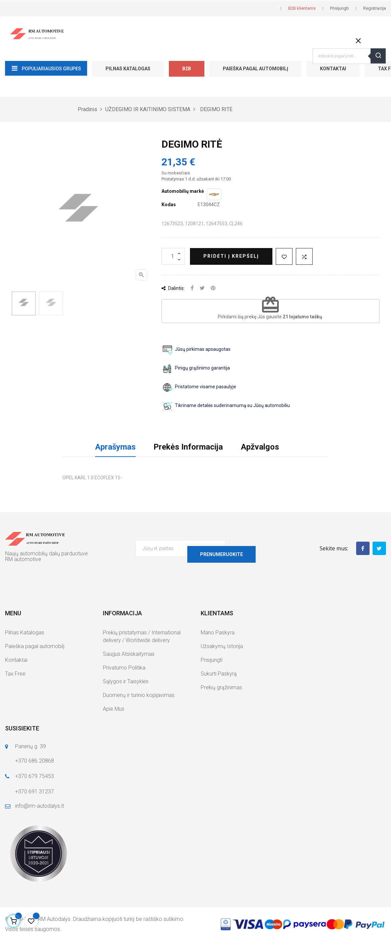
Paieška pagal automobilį (255, 68)
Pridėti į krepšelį (231, 256)
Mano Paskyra (218, 632)
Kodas (168, 204)
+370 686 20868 (34, 761)
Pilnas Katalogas (128, 68)
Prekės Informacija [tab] (188, 447)
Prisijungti (211, 660)
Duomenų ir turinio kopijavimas (139, 695)
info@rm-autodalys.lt (39, 806)
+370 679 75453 (34, 776)
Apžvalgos (260, 447)
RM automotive (23, 559)
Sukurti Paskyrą (219, 674)
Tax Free (15, 674)
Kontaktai (333, 68)
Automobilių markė (182, 191)
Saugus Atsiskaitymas (128, 654)
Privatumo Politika (124, 667)
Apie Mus (113, 709)
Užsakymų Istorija (222, 646)
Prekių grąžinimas (221, 687)
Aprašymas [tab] (115, 447)
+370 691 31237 (34, 791)
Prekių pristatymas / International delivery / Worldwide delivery (142, 636)
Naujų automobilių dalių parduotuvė (46, 553)
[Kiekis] (173, 256)
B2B (186, 68)
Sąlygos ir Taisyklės (125, 681)
